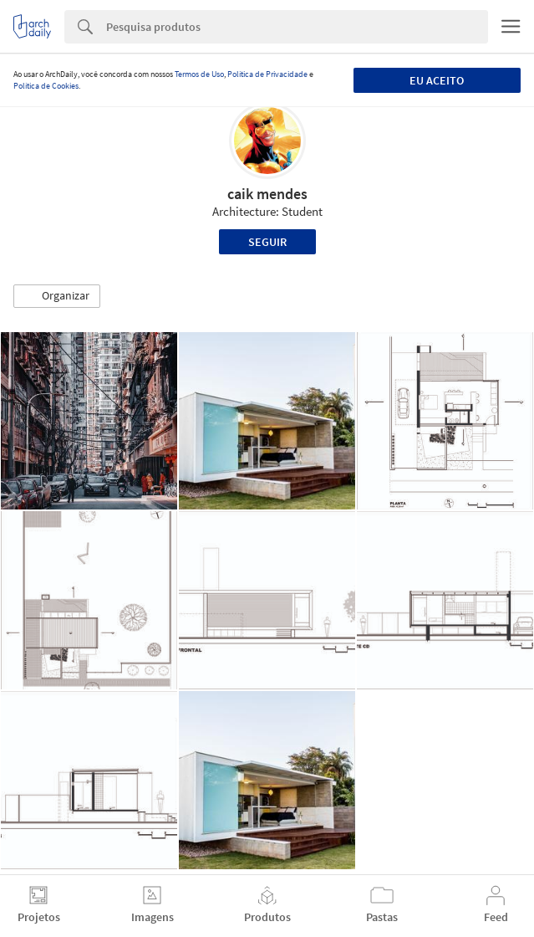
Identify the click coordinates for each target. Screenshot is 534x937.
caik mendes (267, 193)
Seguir (267, 241)
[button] (56, 296)
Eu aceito (436, 80)
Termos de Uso (199, 74)
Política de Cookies (46, 85)
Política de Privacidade (267, 74)
